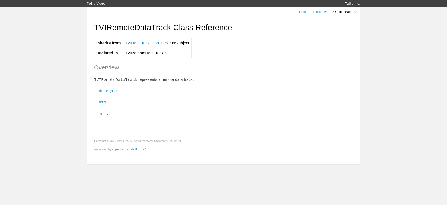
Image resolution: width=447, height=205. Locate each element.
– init (101, 113)
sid (100, 101)
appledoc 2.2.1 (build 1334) (129, 149)
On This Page (345, 11)
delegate (106, 90)
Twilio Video (96, 3)
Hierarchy (320, 11)
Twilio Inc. (352, 3)
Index (303, 11)
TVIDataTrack (137, 43)
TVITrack (161, 43)
